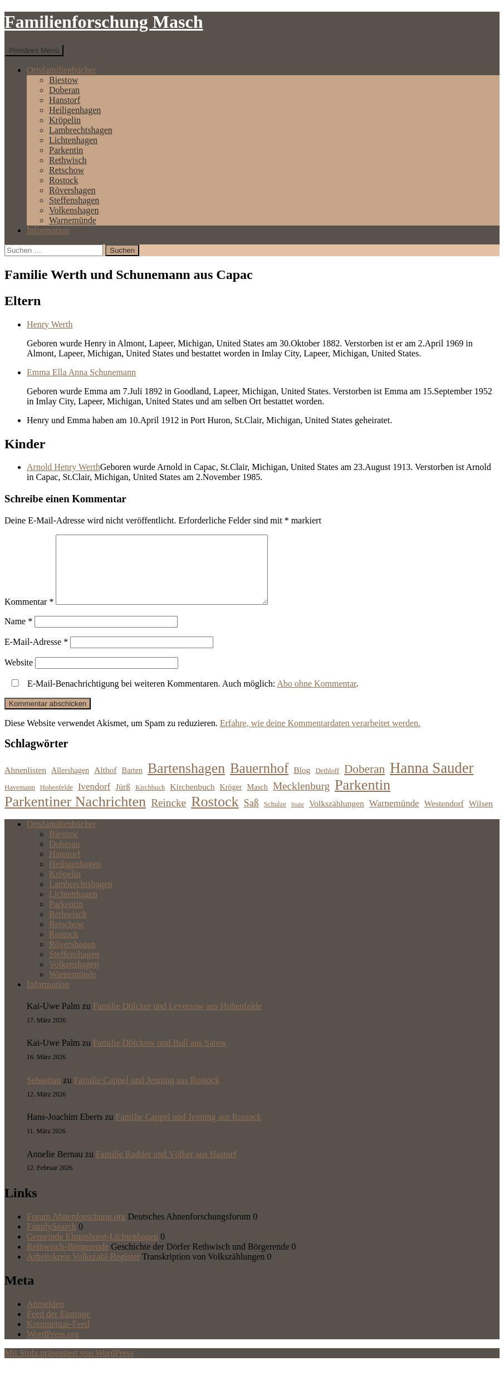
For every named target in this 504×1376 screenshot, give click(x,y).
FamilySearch (51, 1240)
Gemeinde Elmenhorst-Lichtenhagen (92, 1250)
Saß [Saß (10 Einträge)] (251, 816)
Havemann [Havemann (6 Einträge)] (19, 801)
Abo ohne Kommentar (316, 697)
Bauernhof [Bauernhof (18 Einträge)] (259, 781)
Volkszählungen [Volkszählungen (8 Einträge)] (336, 816)
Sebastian (44, 1093)
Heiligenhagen (75, 110)
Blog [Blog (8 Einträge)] (301, 783)
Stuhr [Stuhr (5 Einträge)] (297, 818)
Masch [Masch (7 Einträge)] (257, 800)
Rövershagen (72, 190)
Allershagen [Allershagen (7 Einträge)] (70, 783)
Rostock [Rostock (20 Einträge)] (214, 815)
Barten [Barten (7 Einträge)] (132, 783)
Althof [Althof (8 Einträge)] (105, 783)
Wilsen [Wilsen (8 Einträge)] (481, 816)
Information (48, 230)
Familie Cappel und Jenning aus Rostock (146, 1093)
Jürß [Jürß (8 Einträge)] (122, 800)
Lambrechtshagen (80, 130)
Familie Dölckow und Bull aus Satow (160, 1056)
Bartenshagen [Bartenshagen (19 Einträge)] (186, 781)
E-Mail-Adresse (36, 655)
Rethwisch (68, 160)
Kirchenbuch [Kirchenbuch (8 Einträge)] (192, 800)
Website (18, 675)
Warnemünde (72, 220)
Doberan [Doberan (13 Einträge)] (364, 782)
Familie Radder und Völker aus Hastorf (166, 1167)
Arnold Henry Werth (63, 467)
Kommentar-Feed (58, 1337)
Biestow (63, 80)
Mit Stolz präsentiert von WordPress (69, 1366)
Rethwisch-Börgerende (68, 1260)
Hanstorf (64, 100)
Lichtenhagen (73, 140)
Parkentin (66, 150)
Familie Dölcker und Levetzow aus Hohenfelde (177, 1019)
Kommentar (28, 615)
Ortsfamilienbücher (61, 70)
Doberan (64, 90)
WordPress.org (53, 1347)
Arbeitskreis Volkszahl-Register (83, 1270)
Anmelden (45, 1317)
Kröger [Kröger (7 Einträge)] (231, 800)
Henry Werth (49, 324)
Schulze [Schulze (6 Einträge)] (275, 817)
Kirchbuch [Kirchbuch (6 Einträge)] (150, 801)
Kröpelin (65, 120)
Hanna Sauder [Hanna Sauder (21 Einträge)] (431, 781)
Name (18, 634)
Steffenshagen (74, 200)
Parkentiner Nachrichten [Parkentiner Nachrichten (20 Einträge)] (75, 815)
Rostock (63, 180)
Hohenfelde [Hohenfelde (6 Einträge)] (56, 801)
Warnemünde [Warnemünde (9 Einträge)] (394, 816)
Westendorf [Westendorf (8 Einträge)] (444, 816)
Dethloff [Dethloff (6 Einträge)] (327, 784)
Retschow (66, 170)
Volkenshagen (74, 210)
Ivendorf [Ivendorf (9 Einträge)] (94, 800)
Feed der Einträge (58, 1327)
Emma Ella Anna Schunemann (81, 372)
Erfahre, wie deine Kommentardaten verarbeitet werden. (320, 736)
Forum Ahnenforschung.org (76, 1230)
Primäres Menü (34, 50)
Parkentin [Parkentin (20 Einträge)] (362, 798)
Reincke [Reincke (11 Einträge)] (168, 816)
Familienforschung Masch (103, 22)
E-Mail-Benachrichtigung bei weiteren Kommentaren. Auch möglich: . (183, 697)
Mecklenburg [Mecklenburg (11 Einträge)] (301, 799)
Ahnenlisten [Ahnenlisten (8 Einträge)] (25, 783)
